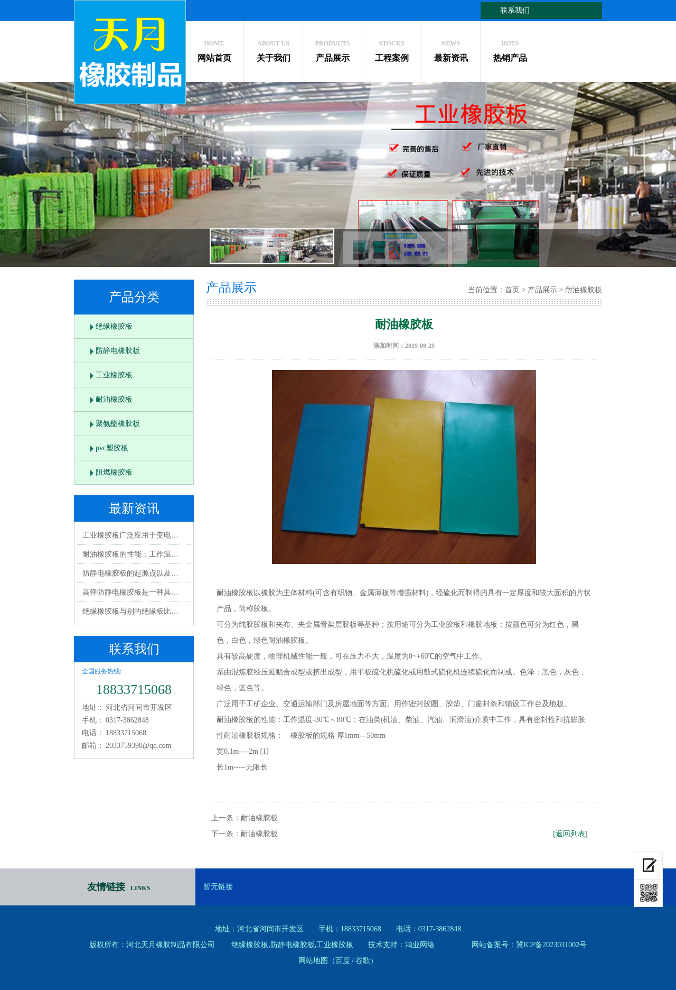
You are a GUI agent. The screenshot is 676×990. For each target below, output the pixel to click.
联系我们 (515, 10)
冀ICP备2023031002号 (551, 945)
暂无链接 (218, 887)
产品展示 (332, 48)
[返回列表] (570, 834)
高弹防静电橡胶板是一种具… (130, 592)
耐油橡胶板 (114, 399)
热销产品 (510, 48)
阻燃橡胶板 (114, 472)
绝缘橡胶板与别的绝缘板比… (130, 611)
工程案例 (391, 48)
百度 (342, 961)
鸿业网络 (420, 945)
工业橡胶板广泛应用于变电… (130, 535)
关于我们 (273, 48)
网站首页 (214, 48)
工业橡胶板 (114, 375)
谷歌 (362, 961)
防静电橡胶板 (118, 351)
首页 (512, 290)
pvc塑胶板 (112, 448)
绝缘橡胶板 (114, 326)
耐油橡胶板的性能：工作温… (130, 554)
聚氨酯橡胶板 (118, 424)
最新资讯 (450, 48)
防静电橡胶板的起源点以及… (130, 573)
